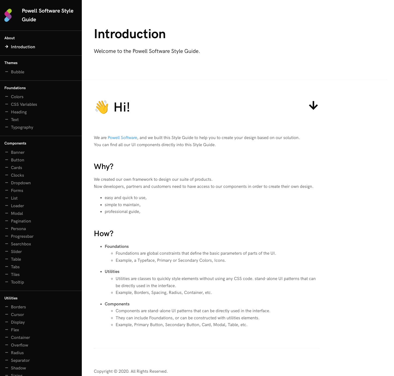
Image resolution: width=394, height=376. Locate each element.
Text (15, 119)
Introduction (23, 47)
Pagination (21, 221)
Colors (17, 97)
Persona (18, 228)
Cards (16, 167)
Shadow (18, 368)
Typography (22, 127)
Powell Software (122, 139)
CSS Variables (24, 104)
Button (17, 160)
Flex (15, 330)
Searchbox (21, 244)
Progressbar (22, 236)
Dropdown (21, 183)
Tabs (15, 267)
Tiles (15, 274)
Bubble (17, 72)
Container (20, 337)
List (14, 198)
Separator (20, 360)
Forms (17, 190)
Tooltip (17, 282)
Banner (18, 152)
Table (16, 259)
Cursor (17, 314)
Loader (17, 206)
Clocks (17, 175)
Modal (17, 213)
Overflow (19, 345)
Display (18, 322)
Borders (18, 307)
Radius (17, 353)
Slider (16, 251)
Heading (19, 112)
